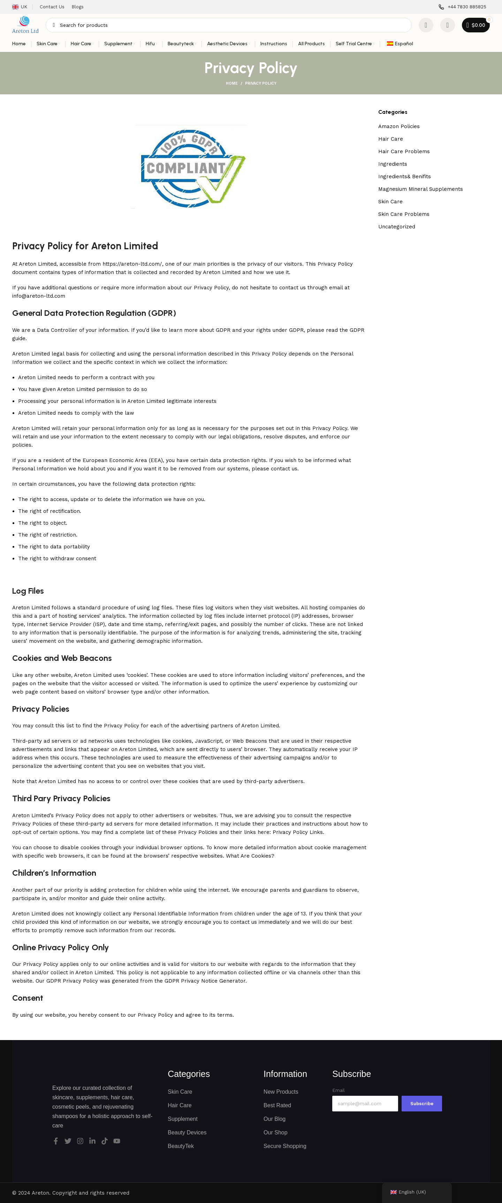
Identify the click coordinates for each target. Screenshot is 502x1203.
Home (232, 83)
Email (338, 1090)
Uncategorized (396, 227)
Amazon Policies (399, 126)
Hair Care (390, 139)
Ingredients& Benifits (404, 176)
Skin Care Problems (403, 214)
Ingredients (392, 164)
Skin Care (390, 201)
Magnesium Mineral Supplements (420, 189)
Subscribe (421, 1103)
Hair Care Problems (404, 151)
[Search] (228, 25)
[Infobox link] (462, 7)
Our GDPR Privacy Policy (67, 981)
